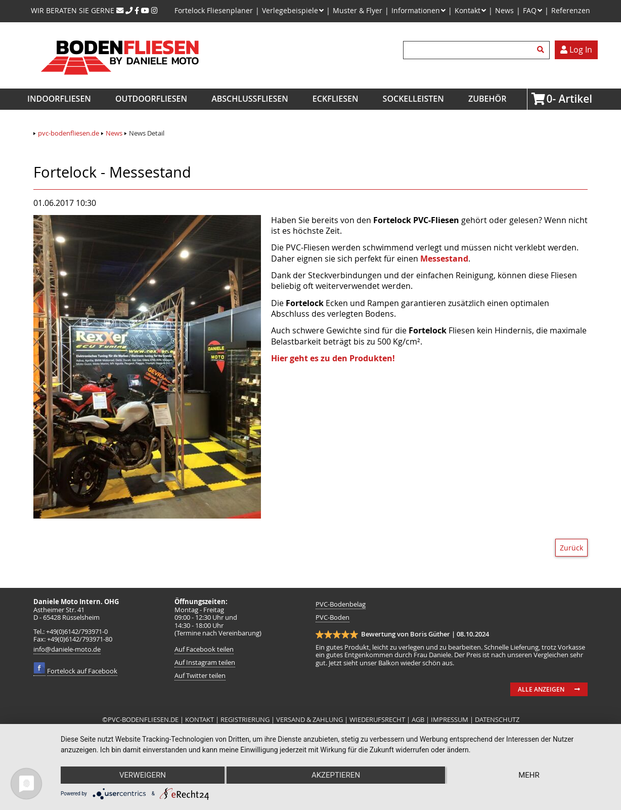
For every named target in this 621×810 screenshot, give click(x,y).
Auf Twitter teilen (200, 675)
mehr (529, 775)
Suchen (542, 50)
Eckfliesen (336, 98)
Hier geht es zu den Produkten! (333, 358)
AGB (418, 719)
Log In (576, 49)
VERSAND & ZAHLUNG (309, 719)
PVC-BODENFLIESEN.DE (143, 719)
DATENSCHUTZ (497, 719)
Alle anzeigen (541, 689)
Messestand (444, 258)
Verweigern (142, 775)
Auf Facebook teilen (204, 649)
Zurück (571, 547)
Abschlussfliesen (249, 98)
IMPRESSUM (449, 719)
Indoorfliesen (59, 98)
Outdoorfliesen (151, 98)
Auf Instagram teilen (204, 662)
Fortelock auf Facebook (82, 671)
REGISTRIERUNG (245, 719)
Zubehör (487, 98)
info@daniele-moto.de (67, 649)
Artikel (550, 99)
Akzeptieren (336, 775)
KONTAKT (200, 719)
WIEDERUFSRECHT (377, 719)
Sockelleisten (413, 98)
